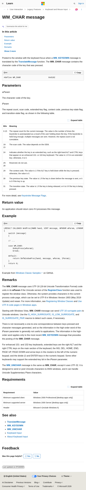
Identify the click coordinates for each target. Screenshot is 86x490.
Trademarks (47, 486)
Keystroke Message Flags (34, 195)
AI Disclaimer (7, 482)
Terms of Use (33, 486)
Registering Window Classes (59, 301)
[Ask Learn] (76, 9)
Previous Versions (23, 482)
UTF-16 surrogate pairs (70, 311)
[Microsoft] (43, 3)
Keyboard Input (14, 433)
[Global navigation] (2, 3)
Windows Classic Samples (28, 273)
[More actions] (81, 9)
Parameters (9, 37)
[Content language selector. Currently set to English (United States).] (15, 476)
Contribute (47, 482)
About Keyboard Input (17, 437)
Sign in (81, 3)
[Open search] (74, 3)
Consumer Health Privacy (12, 486)
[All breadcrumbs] (4, 9)
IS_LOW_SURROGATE (63, 314)
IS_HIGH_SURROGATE (39, 314)
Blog (36, 482)
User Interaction (16, 9)
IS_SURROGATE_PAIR (13, 318)
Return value (9, 40)
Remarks (8, 47)
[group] (43, 247)
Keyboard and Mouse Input (56, 9)
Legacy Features (34, 9)
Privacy (58, 482)
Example (7, 44)
